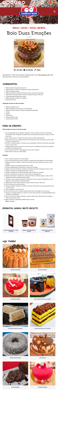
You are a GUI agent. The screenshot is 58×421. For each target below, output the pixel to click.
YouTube (8, 2)
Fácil (38, 70)
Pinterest (15, 2)
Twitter (23, 2)
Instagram (19, 2)
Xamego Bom (29, 11)
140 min (19, 70)
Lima (48, 75)
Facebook (4, 2)
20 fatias (29, 70)
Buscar (42, 2)
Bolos (16, 28)
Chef (39, 75)
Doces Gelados (37, 28)
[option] (29, 53)
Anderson (44, 75)
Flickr (11, 2)
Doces (24, 28)
